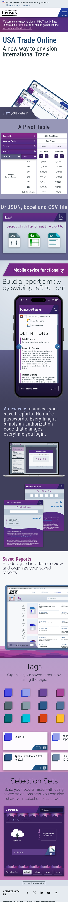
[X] (34, 893)
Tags (34, 666)
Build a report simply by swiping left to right (34, 284)
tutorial (22, 24)
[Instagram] (56, 893)
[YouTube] (49, 893)
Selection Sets (34, 781)
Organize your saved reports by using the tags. (34, 677)
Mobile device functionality (38, 270)
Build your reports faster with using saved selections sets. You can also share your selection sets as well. (34, 794)
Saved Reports (17, 558)
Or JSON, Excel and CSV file (34, 207)
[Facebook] (27, 893)
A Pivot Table (34, 127)
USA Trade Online (30, 40)
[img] (9, 12)
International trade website (17, 28)
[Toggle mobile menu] (64, 13)
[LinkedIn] (42, 893)
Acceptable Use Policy (34, 883)
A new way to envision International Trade (30, 51)
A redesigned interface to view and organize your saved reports (33, 568)
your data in (16, 113)
